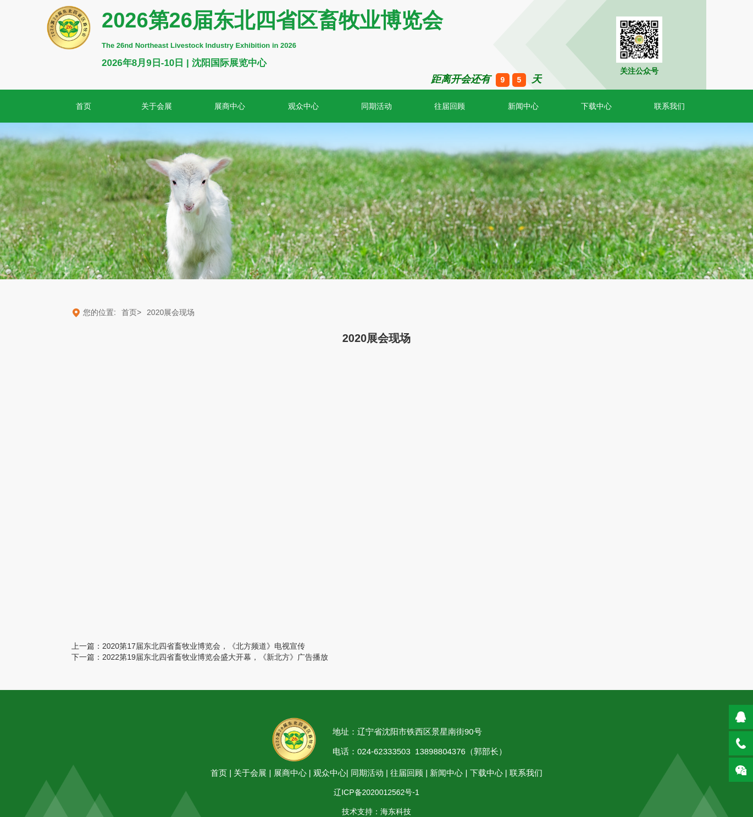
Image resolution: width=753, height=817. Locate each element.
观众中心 (303, 106)
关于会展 (156, 106)
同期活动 (376, 106)
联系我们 (526, 772)
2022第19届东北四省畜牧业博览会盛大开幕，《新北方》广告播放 (215, 657)
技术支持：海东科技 (376, 811)
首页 (219, 772)
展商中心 (229, 106)
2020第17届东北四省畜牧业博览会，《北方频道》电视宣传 (203, 646)
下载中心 (596, 106)
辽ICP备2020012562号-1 (376, 792)
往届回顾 (449, 106)
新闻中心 (523, 106)
